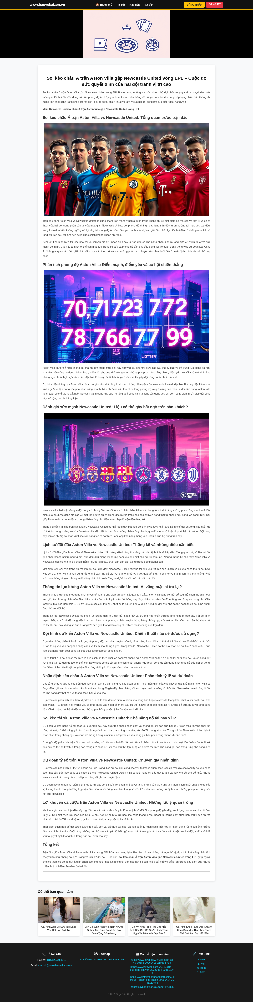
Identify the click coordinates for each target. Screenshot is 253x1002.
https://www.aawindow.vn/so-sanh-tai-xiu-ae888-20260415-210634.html (152, 961)
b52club (201, 968)
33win (201, 963)
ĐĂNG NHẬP (194, 4)
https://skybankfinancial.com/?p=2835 (152, 987)
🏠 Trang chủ (104, 4)
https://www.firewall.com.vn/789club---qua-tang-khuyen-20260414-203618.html (152, 970)
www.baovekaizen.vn (47, 5)
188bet (201, 972)
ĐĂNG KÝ (215, 4)
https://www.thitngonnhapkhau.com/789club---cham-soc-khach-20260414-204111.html (152, 980)
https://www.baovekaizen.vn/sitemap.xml (102, 959)
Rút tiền (148, 4)
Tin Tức (121, 4)
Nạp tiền (135, 4)
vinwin (201, 959)
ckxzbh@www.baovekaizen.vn (55, 965)
